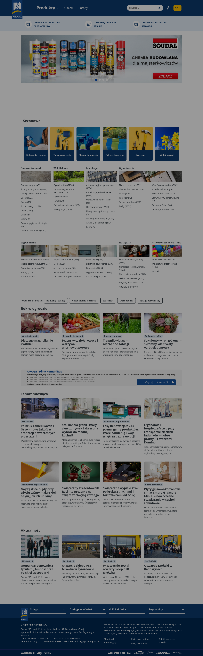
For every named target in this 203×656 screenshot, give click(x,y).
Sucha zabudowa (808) (130, 202)
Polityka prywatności (141, 639)
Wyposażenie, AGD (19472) (99, 272)
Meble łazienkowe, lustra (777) (35, 263)
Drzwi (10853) (125, 193)
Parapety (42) (125, 197)
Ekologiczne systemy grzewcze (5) (101, 213)
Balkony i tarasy (55, 300)
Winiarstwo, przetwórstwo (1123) (164, 265)
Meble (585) (59, 263)
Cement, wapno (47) (30, 185)
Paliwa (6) (90, 227)
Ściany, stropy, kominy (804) (34, 189)
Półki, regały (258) (94, 259)
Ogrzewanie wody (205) (97, 207)
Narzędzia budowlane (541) (132, 274)
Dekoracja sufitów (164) (163, 209)
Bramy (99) (26, 219)
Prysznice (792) (28, 276)
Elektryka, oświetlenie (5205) (99, 263)
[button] (168, 8)
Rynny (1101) (27, 202)
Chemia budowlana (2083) (33, 230)
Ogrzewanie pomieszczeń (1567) (98, 201)
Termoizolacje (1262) (31, 206)
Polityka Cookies (139, 643)
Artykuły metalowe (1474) (131, 282)
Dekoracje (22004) (94, 268)
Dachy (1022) (27, 197)
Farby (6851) (125, 206)
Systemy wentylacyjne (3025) (100, 218)
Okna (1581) (26, 214)
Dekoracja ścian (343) (162, 205)
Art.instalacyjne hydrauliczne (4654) (100, 187)
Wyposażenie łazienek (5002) (35, 259)
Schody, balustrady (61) (163, 189)
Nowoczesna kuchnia (84, 300)
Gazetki (69, 8)
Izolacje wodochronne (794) (34, 193)
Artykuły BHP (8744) (128, 286)
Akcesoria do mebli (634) (65, 272)
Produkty (48, 8)
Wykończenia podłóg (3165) (165, 185)
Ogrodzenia (126, 300)
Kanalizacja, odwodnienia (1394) (98, 194)
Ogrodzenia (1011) (62, 196)
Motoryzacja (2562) (63, 209)
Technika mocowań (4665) (131, 278)
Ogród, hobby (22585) (64, 185)
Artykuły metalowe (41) (64, 268)
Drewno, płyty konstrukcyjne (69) (34, 225)
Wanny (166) (27, 272)
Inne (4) (155, 271)
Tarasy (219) (59, 200)
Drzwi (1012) (27, 210)
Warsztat (108, 300)
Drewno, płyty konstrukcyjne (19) (165, 199)
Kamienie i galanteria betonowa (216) (64, 191)
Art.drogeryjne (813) (96, 276)
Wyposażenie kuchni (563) (66, 259)
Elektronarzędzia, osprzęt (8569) (131, 261)
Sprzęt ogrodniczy (150, 300)
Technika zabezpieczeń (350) (67, 276)
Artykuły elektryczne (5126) (99, 222)
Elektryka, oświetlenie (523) (67, 205)
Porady (83, 8)
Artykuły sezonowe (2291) (164, 259)
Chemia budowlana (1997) (131, 189)
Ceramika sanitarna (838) (33, 268)
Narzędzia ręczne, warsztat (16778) (132, 268)
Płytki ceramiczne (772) (130, 185)
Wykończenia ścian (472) (163, 193)
